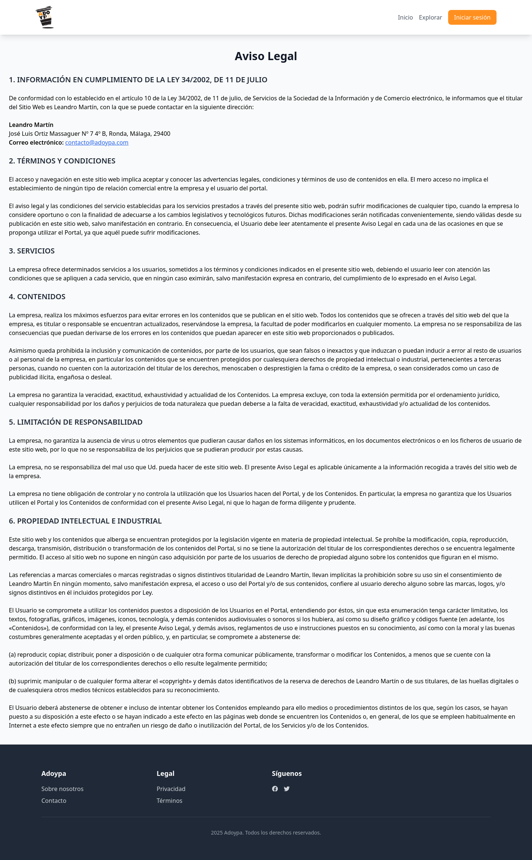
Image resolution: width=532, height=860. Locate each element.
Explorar (430, 17)
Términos (170, 801)
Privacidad (171, 789)
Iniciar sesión (472, 17)
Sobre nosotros (62, 789)
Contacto (53, 801)
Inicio (405, 17)
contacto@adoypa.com (97, 142)
